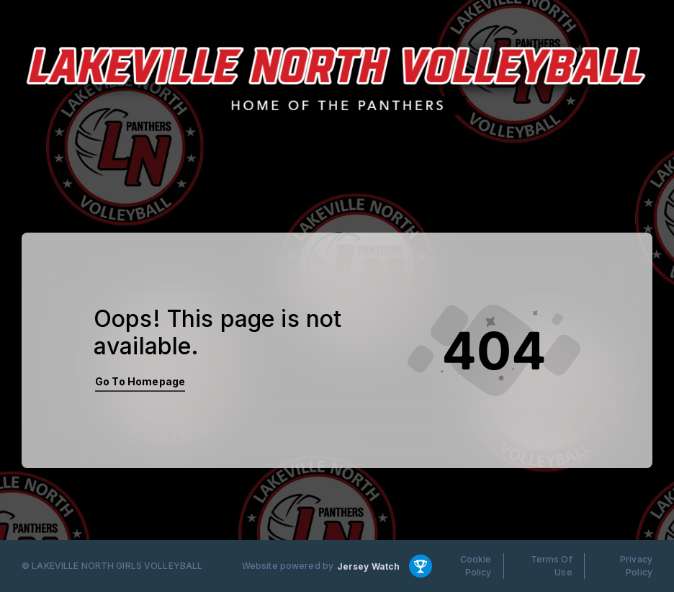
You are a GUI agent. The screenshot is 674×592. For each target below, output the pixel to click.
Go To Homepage (140, 381)
